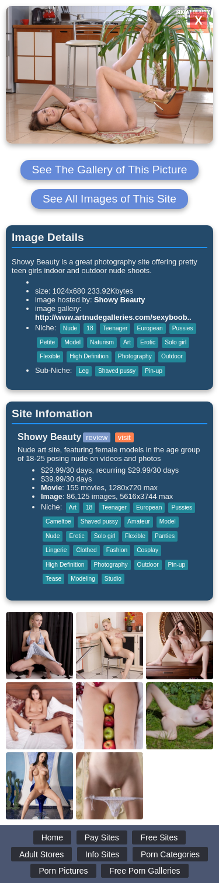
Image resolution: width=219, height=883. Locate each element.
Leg (84, 371)
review (96, 437)
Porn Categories (170, 854)
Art (127, 342)
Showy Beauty (119, 299)
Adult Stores (41, 854)
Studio (113, 578)
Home (52, 837)
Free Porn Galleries (144, 870)
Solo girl (175, 342)
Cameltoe (58, 521)
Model (72, 342)
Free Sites (159, 837)
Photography (135, 356)
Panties (165, 536)
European (149, 328)
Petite (47, 342)
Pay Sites (102, 837)
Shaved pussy (116, 371)
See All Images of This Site (109, 199)
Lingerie (56, 550)
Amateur (138, 521)
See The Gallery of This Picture (109, 169)
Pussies (182, 328)
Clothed (86, 550)
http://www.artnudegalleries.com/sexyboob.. (113, 317)
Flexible (50, 356)
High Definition (89, 356)
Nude (70, 328)
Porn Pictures (63, 870)
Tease (53, 578)
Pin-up (153, 371)
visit (124, 437)
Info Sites (102, 854)
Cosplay (147, 550)
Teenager (115, 328)
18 (89, 328)
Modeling (83, 578)
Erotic (147, 342)
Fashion (116, 550)
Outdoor (172, 356)
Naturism (102, 342)
